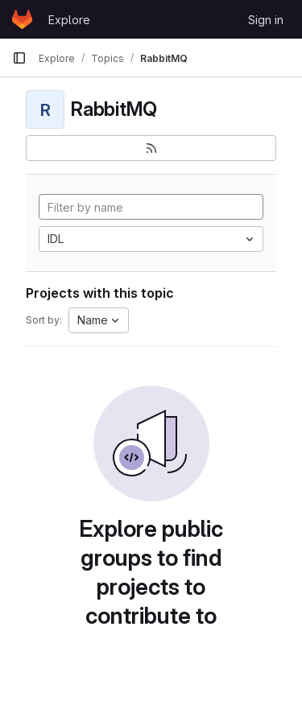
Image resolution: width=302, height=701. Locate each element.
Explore (69, 20)
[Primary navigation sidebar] (19, 58)
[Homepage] (22, 19)
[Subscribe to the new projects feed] (151, 148)
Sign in (265, 20)
